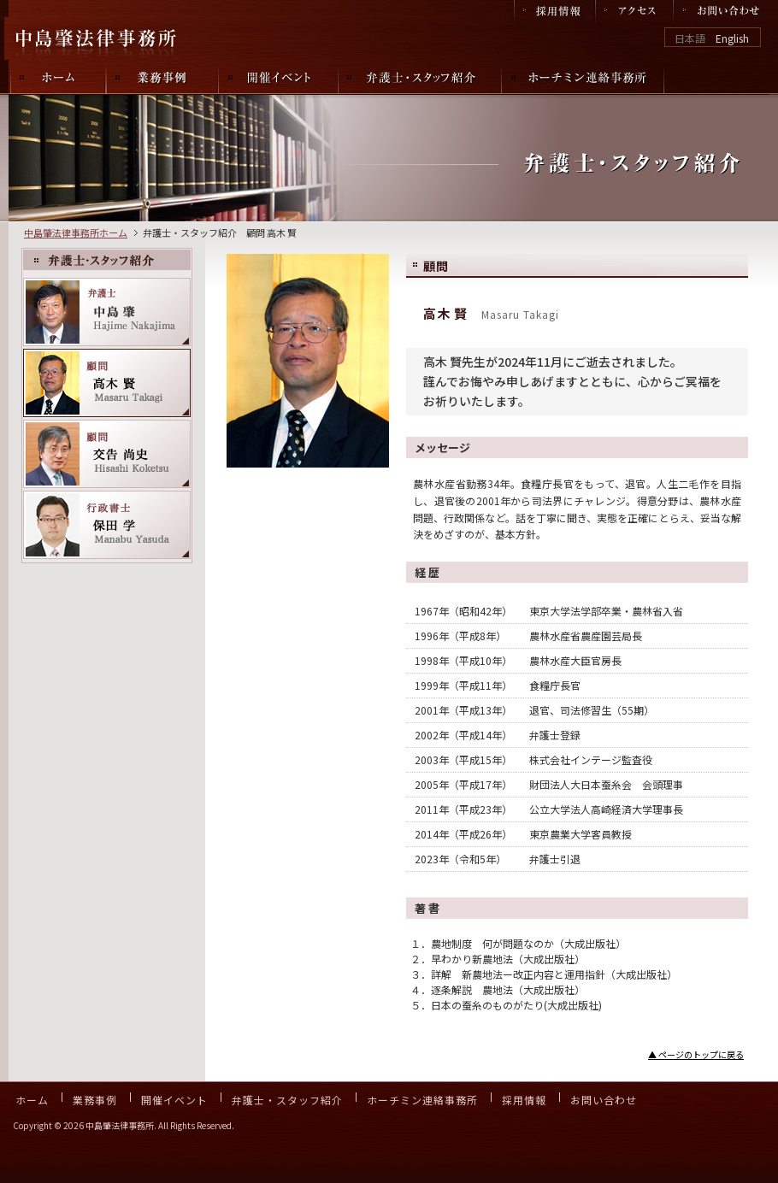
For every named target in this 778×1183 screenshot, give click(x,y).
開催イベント (174, 1099)
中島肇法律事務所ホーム (75, 232)
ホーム (32, 1099)
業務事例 (95, 1099)
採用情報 (524, 1099)
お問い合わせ (603, 1099)
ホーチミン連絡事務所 (422, 1099)
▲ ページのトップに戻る (696, 1054)
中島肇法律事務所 (98, 38)
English (732, 38)
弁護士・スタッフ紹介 (287, 1099)
